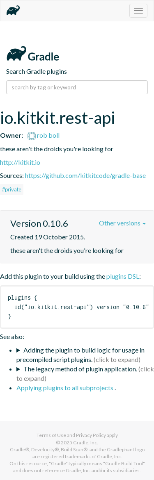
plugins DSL (122, 276)
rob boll (44, 135)
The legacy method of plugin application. (80, 369)
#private (11, 189)
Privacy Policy (91, 435)
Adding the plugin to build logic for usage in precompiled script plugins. (80, 354)
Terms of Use (51, 435)
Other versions (122, 223)
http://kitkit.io (20, 162)
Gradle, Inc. (85, 442)
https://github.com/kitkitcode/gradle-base (85, 175)
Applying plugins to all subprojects (65, 387)
